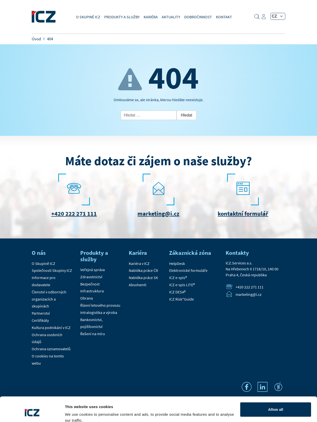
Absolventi (137, 284)
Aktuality (171, 16)
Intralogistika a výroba (98, 312)
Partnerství (41, 313)
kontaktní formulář (243, 213)
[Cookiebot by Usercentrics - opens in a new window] (32, 412)
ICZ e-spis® (178, 277)
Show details (76, 412)
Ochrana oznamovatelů (51, 348)
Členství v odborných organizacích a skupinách (49, 299)
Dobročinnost (198, 16)
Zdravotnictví (91, 276)
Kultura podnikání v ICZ (51, 327)
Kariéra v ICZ (139, 263)
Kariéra (151, 16)
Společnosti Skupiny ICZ (52, 270)
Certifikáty (40, 320)
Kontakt (224, 16)
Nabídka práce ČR (143, 270)
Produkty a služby (122, 16)
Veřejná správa (92, 269)
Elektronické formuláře (188, 270)
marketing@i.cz (158, 213)
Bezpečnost (90, 283)
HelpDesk (177, 263)
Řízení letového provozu (100, 305)
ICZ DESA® (177, 291)
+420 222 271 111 (74, 213)
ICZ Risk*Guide (181, 299)
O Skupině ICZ (88, 16)
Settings (275, 404)
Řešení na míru (92, 333)
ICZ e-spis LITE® (182, 284)
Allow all (275, 388)
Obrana (86, 298)
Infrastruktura (92, 290)
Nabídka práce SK (143, 277)
